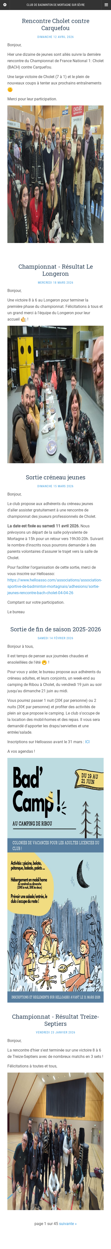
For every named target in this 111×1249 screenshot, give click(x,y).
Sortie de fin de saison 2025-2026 (55, 629)
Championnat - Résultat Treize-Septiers (55, 1020)
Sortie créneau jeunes (55, 477)
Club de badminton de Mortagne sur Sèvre (56, 5)
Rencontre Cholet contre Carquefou (55, 24)
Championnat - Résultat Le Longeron (55, 270)
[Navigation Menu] (106, 5)
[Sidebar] (5, 5)
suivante (66, 1223)
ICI (87, 742)
